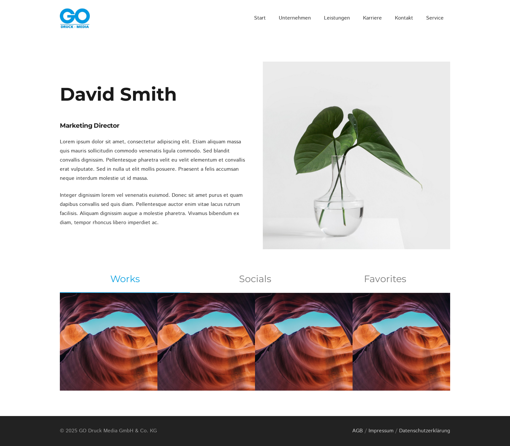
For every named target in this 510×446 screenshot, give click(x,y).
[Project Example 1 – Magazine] (108, 342)
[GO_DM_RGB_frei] (75, 18)
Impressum (381, 431)
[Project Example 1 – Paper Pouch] (401, 342)
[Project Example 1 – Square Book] (206, 342)
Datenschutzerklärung (424, 431)
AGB (357, 431)
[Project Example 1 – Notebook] (304, 342)
